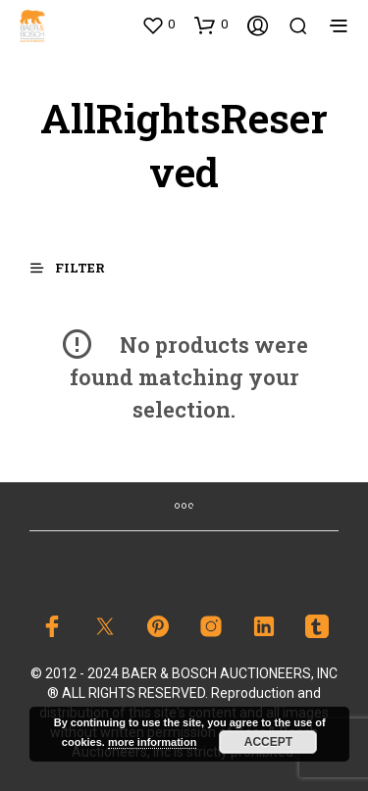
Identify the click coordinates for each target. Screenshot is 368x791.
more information (152, 742)
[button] (158, 24)
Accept (268, 742)
